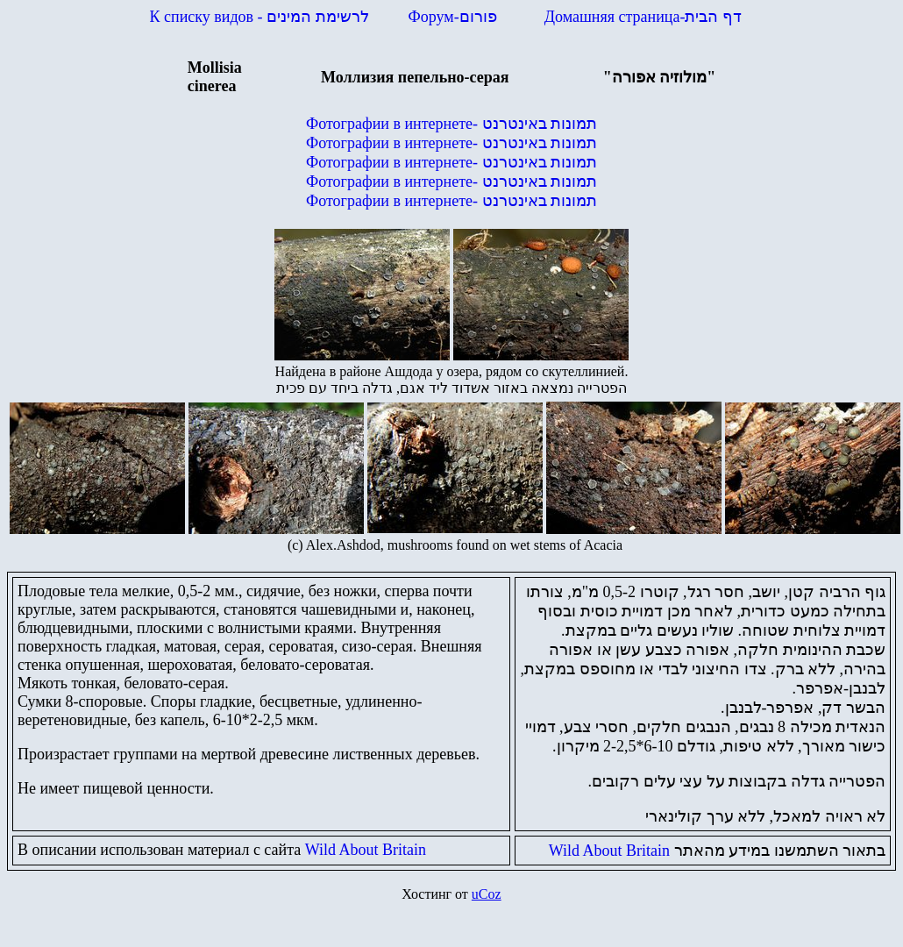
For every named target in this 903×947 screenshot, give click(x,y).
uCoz (486, 893)
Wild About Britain (365, 849)
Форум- (455, 16)
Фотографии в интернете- (451, 123)
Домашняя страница (643, 16)
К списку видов (259, 16)
